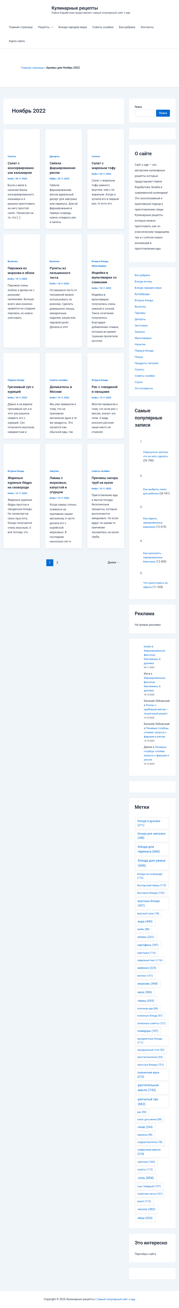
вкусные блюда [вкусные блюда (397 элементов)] (149, 907)
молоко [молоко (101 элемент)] (145, 979)
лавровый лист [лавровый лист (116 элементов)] (149, 964)
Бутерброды (143, 294)
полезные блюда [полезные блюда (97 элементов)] (150, 1019)
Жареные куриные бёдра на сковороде (20, 481)
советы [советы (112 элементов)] (145, 1173)
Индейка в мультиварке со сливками (105, 276)
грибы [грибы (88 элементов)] (143, 933)
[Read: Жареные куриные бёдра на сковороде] (21, 453)
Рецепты (45, 27)
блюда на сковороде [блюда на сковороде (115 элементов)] (149, 880)
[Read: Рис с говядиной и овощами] (105, 362)
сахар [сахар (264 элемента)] (145, 1131)
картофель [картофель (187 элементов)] (147, 949)
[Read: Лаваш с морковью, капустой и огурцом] (63, 453)
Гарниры (140, 313)
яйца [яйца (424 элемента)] (145, 1222)
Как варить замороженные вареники (153, 527)
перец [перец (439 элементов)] (146, 1005)
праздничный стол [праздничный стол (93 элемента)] (150, 1054)
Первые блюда (16, 379)
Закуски (54, 469)
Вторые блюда (100, 260)
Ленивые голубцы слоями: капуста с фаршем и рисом (157, 736)
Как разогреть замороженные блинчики (153, 561)
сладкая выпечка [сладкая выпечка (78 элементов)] (149, 1146)
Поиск (138, 106)
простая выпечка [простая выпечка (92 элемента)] (150, 1061)
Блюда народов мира (73, 27)
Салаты (12, 156)
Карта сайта (17, 41)
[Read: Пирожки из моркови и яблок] (21, 244)
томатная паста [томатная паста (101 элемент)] (150, 1198)
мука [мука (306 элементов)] (145, 996)
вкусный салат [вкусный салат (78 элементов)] (148, 917)
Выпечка (13, 260)
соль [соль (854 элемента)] (146, 1182)
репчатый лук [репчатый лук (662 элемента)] (148, 1106)
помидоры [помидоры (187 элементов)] (147, 1035)
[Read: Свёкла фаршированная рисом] (63, 139)
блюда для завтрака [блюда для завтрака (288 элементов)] (151, 840)
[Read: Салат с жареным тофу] (105, 139)
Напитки (140, 344)
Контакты (147, 27)
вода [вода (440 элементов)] (145, 925)
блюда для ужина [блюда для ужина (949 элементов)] (151, 867)
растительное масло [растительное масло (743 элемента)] (148, 1091)
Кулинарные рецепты (75, 8)
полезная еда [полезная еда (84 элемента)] (147, 1012)
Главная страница (21, 27)
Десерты (55, 156)
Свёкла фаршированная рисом (63, 167)
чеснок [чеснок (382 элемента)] (146, 1213)
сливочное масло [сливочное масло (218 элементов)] (148, 1156)
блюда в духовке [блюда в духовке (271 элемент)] (149, 827)
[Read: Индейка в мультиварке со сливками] (105, 244)
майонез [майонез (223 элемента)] (146, 972)
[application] (51, 27)
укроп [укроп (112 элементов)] (144, 1205)
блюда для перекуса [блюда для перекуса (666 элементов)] (149, 853)
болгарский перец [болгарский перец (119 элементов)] (151, 889)
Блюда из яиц (144, 281)
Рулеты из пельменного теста (60, 272)
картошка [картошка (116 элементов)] (146, 957)
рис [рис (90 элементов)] (141, 1116)
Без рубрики (127, 27)
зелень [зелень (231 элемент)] (145, 941)
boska (147, 650)
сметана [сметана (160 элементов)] (146, 1166)
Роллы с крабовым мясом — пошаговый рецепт (157, 713)
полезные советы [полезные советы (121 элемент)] (151, 1027)
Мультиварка (99, 265)
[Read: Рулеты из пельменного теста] (63, 244)
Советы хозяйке (102, 27)
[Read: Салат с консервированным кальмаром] (21, 139)
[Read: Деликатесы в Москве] (63, 362)
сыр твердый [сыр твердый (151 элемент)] (149, 1190)
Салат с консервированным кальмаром (21, 167)
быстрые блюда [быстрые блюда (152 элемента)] (150, 897)
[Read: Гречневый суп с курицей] (21, 362)
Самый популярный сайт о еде (116, 1299)
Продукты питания (147, 363)
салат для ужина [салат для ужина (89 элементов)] (149, 1123)
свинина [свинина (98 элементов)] (144, 1139)
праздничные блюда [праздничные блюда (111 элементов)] (149, 1044)
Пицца (139, 357)
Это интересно (144, 388)
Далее (113, 560)
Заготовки (141, 325)
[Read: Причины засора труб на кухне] (105, 453)
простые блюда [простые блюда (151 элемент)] (150, 1068)
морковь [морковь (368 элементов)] (148, 987)
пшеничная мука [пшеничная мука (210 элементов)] (148, 1079)
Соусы (139, 382)
